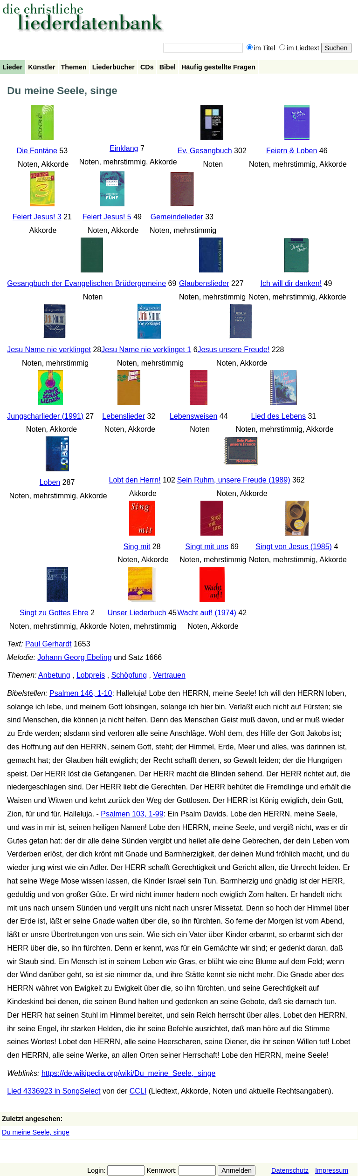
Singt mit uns (206, 547)
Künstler (41, 67)
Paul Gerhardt (48, 644)
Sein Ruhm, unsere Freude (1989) (233, 480)
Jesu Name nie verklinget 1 (146, 349)
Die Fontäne (37, 151)
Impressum (331, 1170)
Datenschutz (290, 1170)
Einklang (124, 148)
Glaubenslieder (204, 283)
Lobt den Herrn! (134, 480)
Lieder (12, 67)
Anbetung (54, 675)
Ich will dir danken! (291, 283)
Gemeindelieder (177, 217)
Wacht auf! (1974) (206, 613)
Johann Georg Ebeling (74, 657)
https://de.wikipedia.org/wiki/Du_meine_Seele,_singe (128, 1073)
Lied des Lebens (278, 416)
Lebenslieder (123, 416)
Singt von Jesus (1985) (293, 547)
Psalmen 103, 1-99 (132, 814)
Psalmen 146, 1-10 (80, 693)
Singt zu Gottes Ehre (54, 613)
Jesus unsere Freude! (234, 349)
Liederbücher (113, 67)
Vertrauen (169, 675)
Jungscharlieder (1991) (45, 416)
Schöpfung (129, 675)
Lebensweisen (193, 416)
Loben (50, 482)
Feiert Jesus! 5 (107, 217)
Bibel (167, 67)
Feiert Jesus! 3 (37, 217)
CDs (147, 67)
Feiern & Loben (291, 151)
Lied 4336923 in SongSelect (53, 1091)
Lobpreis (90, 675)
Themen (74, 67)
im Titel (261, 48)
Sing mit (137, 547)
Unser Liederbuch (136, 613)
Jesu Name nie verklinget (49, 349)
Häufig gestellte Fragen (218, 67)
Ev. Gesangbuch (205, 151)
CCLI (138, 1091)
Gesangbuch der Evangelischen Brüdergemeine (86, 283)
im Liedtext (299, 48)
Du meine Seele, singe (35, 1132)
